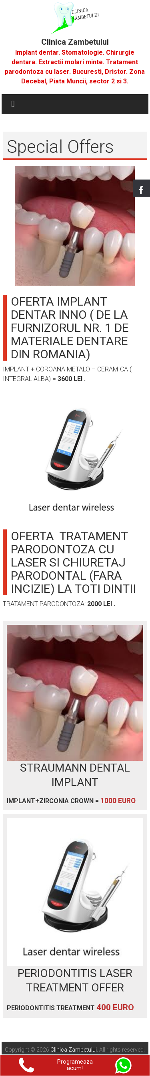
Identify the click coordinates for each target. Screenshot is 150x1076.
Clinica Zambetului (75, 42)
